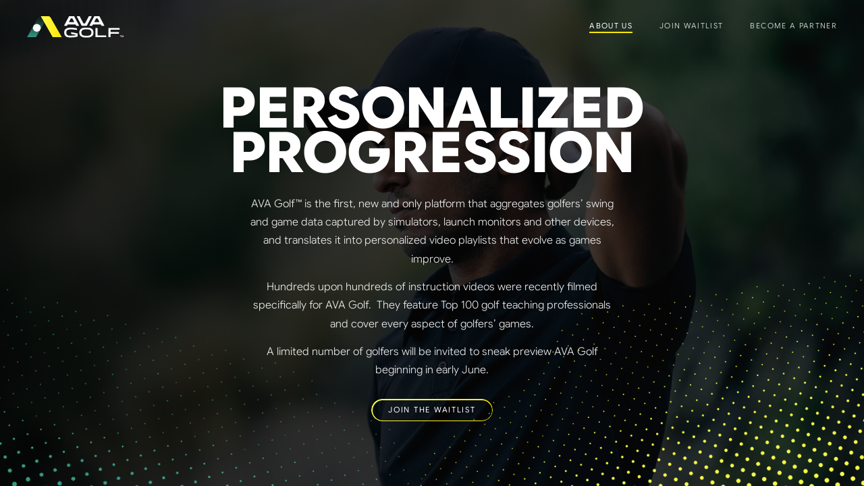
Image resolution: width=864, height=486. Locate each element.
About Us (610, 25)
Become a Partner (793, 25)
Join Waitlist (691, 25)
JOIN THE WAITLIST (431, 409)
